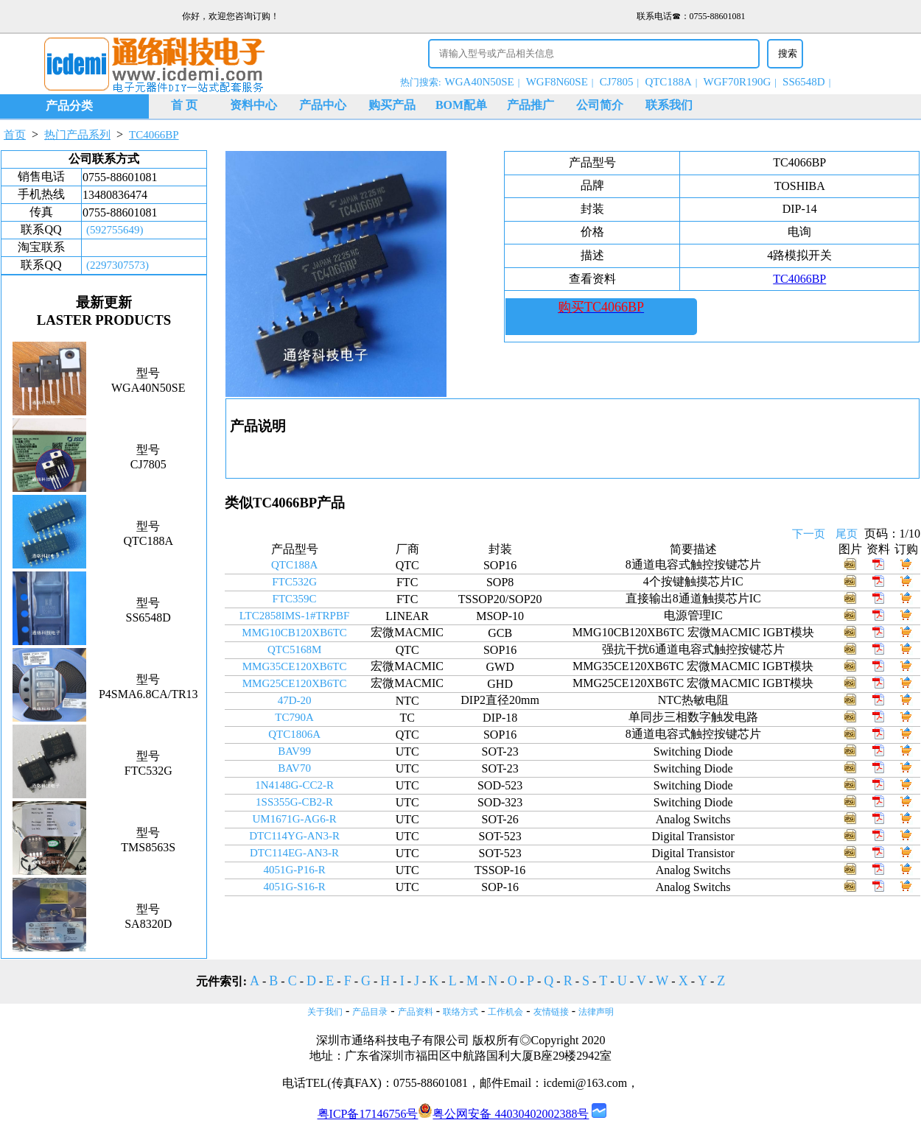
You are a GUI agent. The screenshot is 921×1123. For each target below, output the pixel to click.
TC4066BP (154, 135)
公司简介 (599, 105)
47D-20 (295, 700)
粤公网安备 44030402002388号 (503, 1114)
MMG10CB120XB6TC (294, 632)
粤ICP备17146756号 (368, 1114)
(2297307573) (117, 265)
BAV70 (294, 768)
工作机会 (505, 1012)
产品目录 (370, 1012)
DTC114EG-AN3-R (294, 853)
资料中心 (253, 105)
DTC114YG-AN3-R (294, 836)
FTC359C (295, 599)
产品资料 (415, 1012)
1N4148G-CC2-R (294, 785)
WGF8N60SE (557, 82)
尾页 (847, 534)
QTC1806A (294, 734)
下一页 (808, 534)
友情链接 (551, 1012)
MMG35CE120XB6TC (294, 666)
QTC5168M (294, 649)
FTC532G (294, 582)
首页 (15, 135)
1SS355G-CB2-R (294, 802)
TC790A (294, 717)
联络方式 (460, 1012)
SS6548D (803, 82)
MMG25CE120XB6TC (294, 683)
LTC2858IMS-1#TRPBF (294, 616)
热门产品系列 (77, 135)
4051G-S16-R (294, 887)
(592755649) (115, 230)
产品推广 (530, 105)
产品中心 (322, 105)
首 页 (184, 105)
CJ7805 (617, 82)
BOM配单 (461, 105)
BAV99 (294, 751)
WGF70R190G (737, 82)
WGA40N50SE (479, 82)
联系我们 (669, 105)
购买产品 (392, 105)
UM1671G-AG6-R (294, 819)
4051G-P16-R (294, 870)
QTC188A (668, 82)
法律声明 (596, 1012)
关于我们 (325, 1012)
